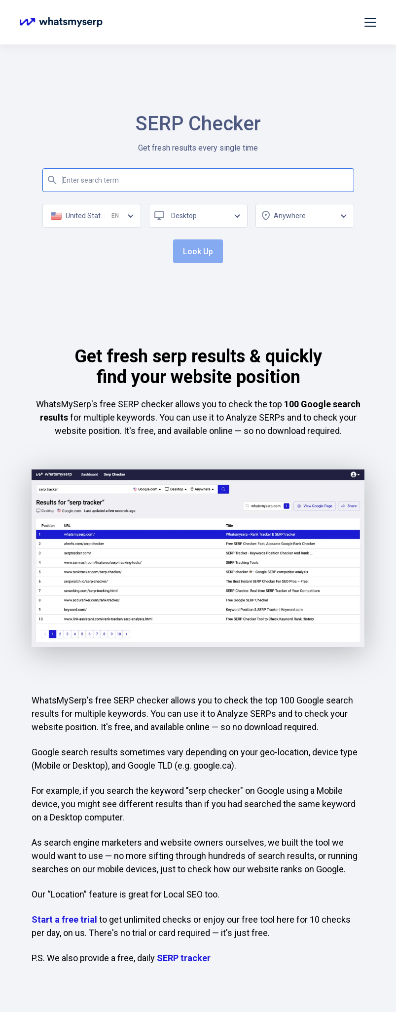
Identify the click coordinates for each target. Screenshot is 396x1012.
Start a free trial (64, 919)
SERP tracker (184, 958)
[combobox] (198, 216)
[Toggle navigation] (370, 22)
